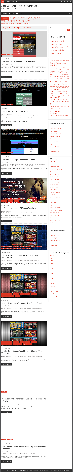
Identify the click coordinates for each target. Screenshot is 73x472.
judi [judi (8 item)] (68, 76)
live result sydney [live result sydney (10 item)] (54, 86)
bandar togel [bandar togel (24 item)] (55, 66)
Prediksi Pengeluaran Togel (7, 248)
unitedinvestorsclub (14, 68)
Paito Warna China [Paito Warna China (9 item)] (54, 87)
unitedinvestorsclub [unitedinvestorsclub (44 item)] (59, 115)
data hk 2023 (20, 66)
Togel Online (10, 54)
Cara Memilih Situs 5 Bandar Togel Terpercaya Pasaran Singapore (23, 448)
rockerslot (52, 293)
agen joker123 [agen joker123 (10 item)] (65, 60)
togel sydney (8, 68)
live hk (15, 67)
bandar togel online (16, 212)
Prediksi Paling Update (55, 235)
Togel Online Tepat (54, 217)
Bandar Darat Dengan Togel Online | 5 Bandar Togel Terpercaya (22, 352)
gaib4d (51, 268)
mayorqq (52, 270)
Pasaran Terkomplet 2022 (56, 146)
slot (17, 13)
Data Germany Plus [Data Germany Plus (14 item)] (55, 73)
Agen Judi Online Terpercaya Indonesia (20, 6)
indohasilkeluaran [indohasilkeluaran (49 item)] (58, 76)
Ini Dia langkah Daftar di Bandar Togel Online (20, 208)
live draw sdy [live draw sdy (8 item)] (61, 83)
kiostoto (52, 255)
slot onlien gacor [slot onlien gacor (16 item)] (63, 95)
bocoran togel (15, 66)
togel (21, 13)
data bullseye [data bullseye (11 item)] (53, 71)
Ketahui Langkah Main (55, 215)
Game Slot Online (54, 171)
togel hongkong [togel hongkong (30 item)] (62, 106)
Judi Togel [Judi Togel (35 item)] (65, 79)
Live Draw (33, 246)
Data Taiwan (26, 66)
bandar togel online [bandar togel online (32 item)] (58, 68)
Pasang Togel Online (54, 179)
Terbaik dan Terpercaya (55, 192)
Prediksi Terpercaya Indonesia (56, 232)
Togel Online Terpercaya (55, 133)
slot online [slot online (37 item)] (55, 97)
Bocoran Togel (53, 245)
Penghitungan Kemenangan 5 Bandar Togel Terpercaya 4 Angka (23, 400)
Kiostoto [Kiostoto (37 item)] (63, 81)
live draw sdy (34, 115)
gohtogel (52, 283)
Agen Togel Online (54, 126)
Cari (51, 27)
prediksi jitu (25, 67)
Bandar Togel (4, 201)
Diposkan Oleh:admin (6, 64)
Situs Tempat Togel (54, 161)
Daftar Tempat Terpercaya (56, 169)
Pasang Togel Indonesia (55, 207)
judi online (11, 13)
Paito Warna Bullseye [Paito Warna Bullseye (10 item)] (64, 86)
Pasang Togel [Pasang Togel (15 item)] (54, 89)
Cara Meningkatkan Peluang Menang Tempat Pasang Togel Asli (15, 20)
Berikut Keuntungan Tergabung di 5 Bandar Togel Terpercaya (21, 304)
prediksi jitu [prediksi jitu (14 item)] (53, 93)
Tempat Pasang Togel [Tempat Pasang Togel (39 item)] (59, 99)
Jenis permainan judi (54, 174)
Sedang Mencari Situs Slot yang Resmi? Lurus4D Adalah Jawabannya (24, 17)
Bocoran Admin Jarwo (55, 151)
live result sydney (19, 67)
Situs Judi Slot (53, 164)
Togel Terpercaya (37, 260)
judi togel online (36, 66)
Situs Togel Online (54, 131)
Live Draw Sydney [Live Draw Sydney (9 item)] (63, 84)
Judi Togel (30, 66)
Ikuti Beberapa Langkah (55, 182)
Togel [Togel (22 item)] (53, 106)
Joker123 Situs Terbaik (55, 194)
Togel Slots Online (54, 141)
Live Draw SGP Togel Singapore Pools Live (18, 160)
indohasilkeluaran (27, 404)
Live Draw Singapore (37, 164)
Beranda (4, 13)
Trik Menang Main (54, 223)
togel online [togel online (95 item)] (57, 108)
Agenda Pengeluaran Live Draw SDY (15, 111)
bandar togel (26, 260)
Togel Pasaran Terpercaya (56, 138)
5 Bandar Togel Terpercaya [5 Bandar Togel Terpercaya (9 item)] (55, 60)
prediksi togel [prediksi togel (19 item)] (62, 93)
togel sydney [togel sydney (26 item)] (55, 113)
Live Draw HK (41, 66)
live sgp (42, 164)
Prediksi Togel (53, 243)
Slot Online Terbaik (54, 149)
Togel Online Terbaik (54, 205)
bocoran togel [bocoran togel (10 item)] (65, 69)
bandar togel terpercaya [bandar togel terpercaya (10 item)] (55, 69)
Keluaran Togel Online (55, 238)
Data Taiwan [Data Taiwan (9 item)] (65, 74)
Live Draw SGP (10, 67)
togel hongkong (36, 67)
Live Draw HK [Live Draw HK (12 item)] (54, 83)
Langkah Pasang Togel (55, 220)
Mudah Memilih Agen (54, 212)
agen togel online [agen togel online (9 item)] (53, 62)
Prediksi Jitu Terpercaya (55, 240)
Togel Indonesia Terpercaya (56, 210)
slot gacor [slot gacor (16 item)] (53, 95)
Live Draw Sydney (40, 115)
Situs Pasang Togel (54, 166)
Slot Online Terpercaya (55, 136)
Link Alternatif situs (54, 187)
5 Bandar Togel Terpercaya (7, 66)
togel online (42, 67)
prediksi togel (30, 67)
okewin (51, 299)
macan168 (52, 286)
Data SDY (20, 115)
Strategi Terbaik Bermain (55, 197)
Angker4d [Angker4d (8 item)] (60, 62)
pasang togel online (54, 291)
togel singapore (27, 117)
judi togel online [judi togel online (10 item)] (54, 81)
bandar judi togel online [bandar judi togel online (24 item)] (58, 64)
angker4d (52, 258)
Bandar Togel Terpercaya (55, 128)
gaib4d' (21, 212)
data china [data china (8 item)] (60, 71)
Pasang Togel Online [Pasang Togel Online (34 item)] (58, 91)
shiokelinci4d (53, 288)
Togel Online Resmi (54, 144)
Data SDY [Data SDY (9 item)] (52, 74)
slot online (19, 248)
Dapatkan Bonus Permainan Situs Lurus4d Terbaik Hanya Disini (23, 18)
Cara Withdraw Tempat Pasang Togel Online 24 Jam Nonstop (15, 23)
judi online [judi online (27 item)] (54, 79)
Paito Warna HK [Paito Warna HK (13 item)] (63, 87)
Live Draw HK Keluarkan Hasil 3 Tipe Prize (18, 62)
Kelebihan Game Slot (54, 176)
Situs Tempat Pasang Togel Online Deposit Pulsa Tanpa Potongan (16, 21)
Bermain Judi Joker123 (55, 199)
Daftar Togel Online (54, 184)
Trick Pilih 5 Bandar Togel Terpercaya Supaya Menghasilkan (19, 256)
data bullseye (15, 115)
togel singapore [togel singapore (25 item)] (56, 111)
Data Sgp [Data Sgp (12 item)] (58, 74)
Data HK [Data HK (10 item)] (64, 73)
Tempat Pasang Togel (6, 296)
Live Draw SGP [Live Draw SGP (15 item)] (54, 84)
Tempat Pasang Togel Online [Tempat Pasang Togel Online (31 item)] (59, 103)
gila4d (51, 273)
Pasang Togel (39, 246)
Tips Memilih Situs (54, 189)
